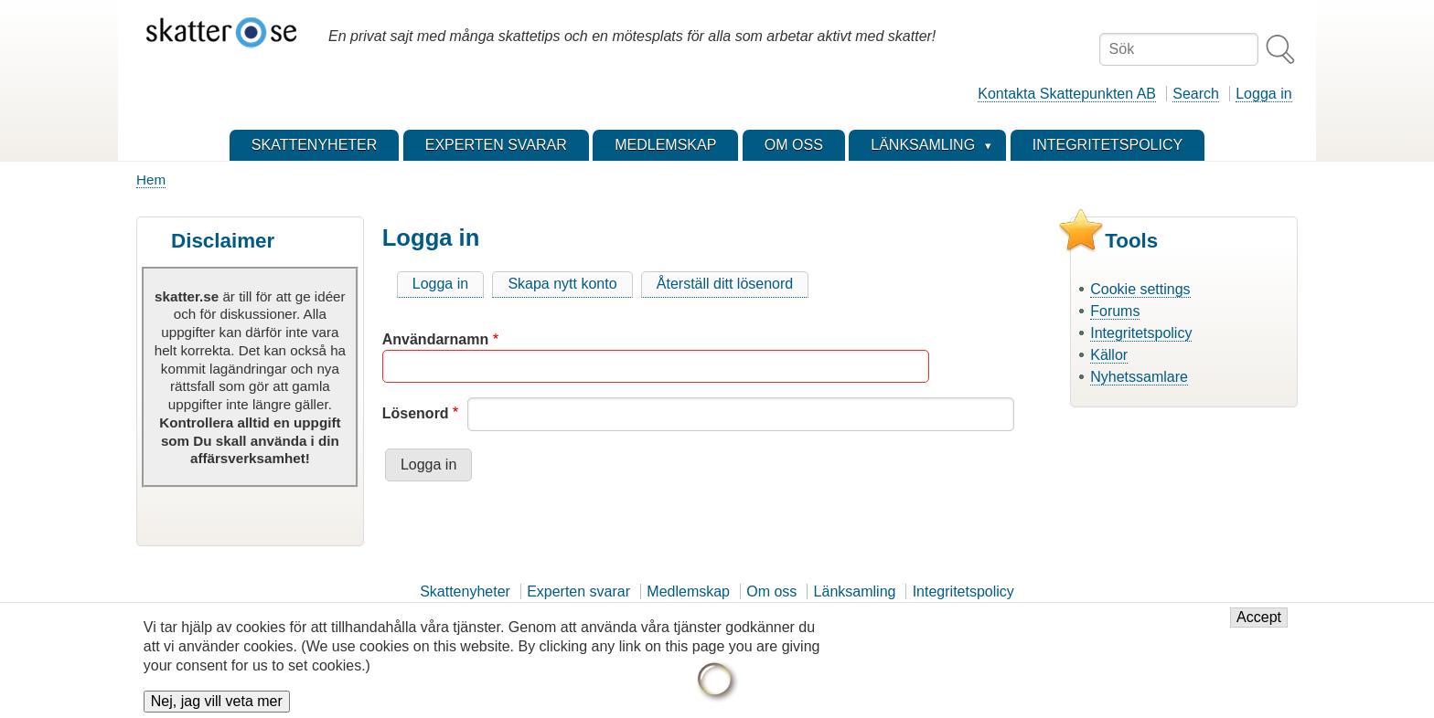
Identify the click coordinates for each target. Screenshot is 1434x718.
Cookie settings (1140, 289)
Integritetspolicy (1141, 333)
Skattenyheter (465, 591)
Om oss (771, 591)
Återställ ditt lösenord (725, 283)
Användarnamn (435, 339)
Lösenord (415, 413)
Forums (1115, 311)
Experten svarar (578, 591)
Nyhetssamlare (1139, 377)
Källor (1109, 355)
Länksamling (855, 591)
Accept (1258, 624)
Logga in (1263, 93)
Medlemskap (688, 591)
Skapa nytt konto (562, 283)
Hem (151, 179)
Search (1195, 93)
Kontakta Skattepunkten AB (1067, 93)
